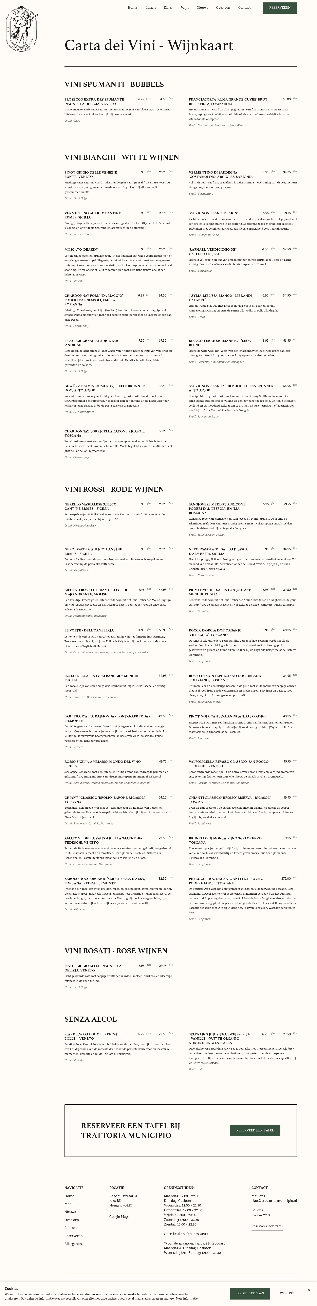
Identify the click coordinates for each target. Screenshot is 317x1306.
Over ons (71, 1220)
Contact (70, 1228)
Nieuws (70, 1212)
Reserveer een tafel (255, 1130)
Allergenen (73, 1244)
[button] (309, 1290)
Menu (69, 1204)
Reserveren (280, 8)
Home (69, 1196)
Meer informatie (187, 1299)
